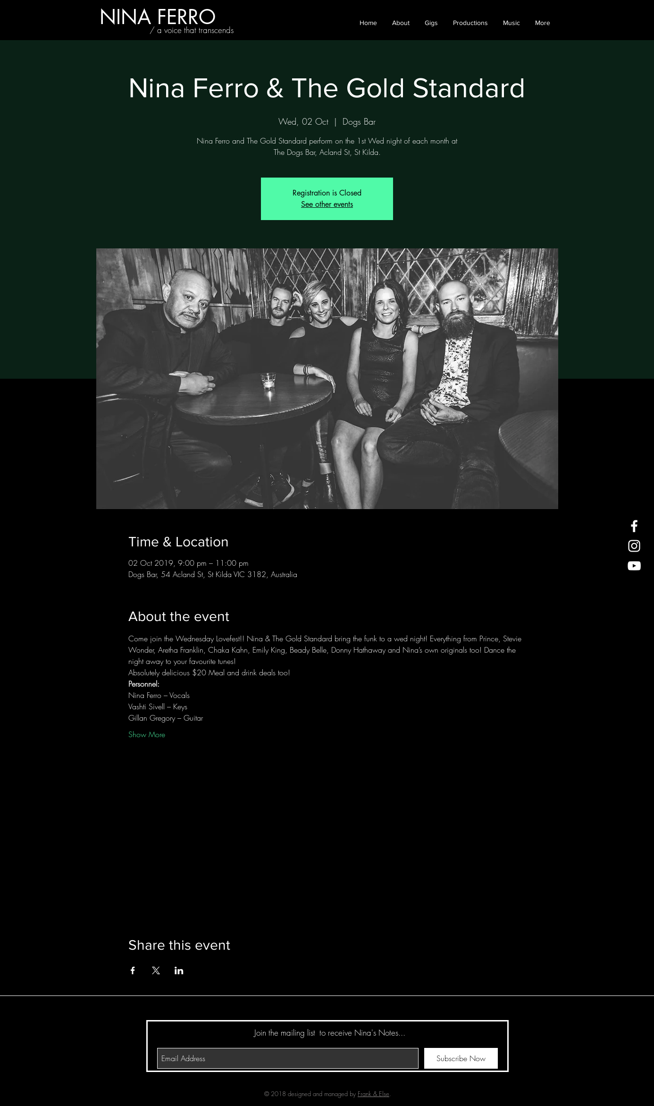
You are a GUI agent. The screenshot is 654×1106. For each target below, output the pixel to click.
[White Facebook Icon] (634, 526)
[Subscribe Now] (461, 1058)
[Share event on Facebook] (132, 970)
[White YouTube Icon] (634, 566)
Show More (146, 734)
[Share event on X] (155, 970)
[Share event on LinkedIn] (179, 970)
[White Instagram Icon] (634, 546)
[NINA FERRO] (157, 17)
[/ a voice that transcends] (192, 30)
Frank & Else (373, 1093)
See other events (327, 204)
